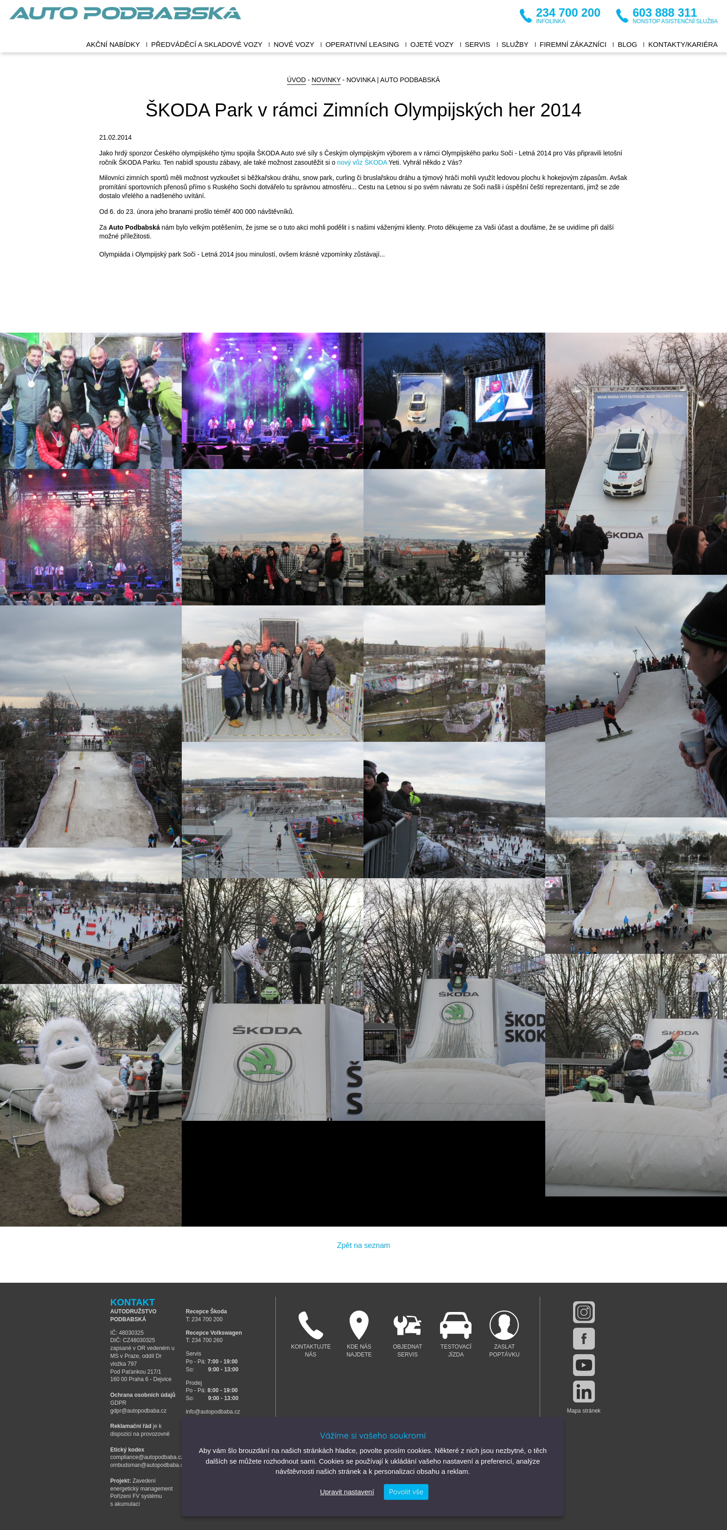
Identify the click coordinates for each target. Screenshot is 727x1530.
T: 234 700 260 (204, 1340)
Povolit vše (406, 1491)
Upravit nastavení (347, 1492)
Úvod (296, 80)
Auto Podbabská (125, 18)
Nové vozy (294, 44)
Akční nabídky (113, 44)
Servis (478, 44)
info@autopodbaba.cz (213, 1411)
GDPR (118, 1403)
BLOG (627, 44)
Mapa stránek (584, 1411)
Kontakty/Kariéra (683, 44)
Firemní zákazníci (573, 44)
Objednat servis (407, 1334)
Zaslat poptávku (504, 1334)
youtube (584, 1365)
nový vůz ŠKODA (362, 162)
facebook (584, 1339)
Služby (515, 44)
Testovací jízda (456, 1334)
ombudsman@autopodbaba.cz (148, 1465)
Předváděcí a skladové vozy (206, 44)
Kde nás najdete (359, 1334)
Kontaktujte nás (311, 1334)
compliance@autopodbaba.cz (147, 1457)
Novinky (326, 80)
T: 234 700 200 (204, 1319)
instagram (584, 1312)
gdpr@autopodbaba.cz (138, 1411)
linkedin (584, 1391)
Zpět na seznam (363, 1245)
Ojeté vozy (431, 44)
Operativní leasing (362, 44)
